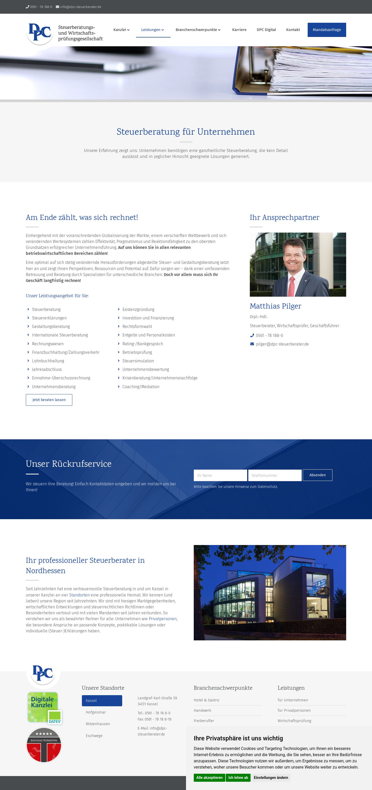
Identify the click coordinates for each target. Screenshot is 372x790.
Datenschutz (267, 487)
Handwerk (202, 710)
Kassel (91, 700)
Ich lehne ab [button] (238, 778)
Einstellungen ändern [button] (271, 778)
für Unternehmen (293, 700)
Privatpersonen (163, 618)
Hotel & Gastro (206, 700)
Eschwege (94, 735)
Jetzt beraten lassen (49, 400)
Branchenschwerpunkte (198, 29)
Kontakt (293, 29)
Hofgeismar (96, 712)
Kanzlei (121, 29)
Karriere (239, 29)
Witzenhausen (98, 724)
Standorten (79, 595)
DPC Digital (266, 29)
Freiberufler (204, 720)
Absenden (317, 475)
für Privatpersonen (294, 710)
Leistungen (152, 29)
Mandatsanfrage (327, 29)
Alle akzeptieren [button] (209, 778)
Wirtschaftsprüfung (294, 720)
